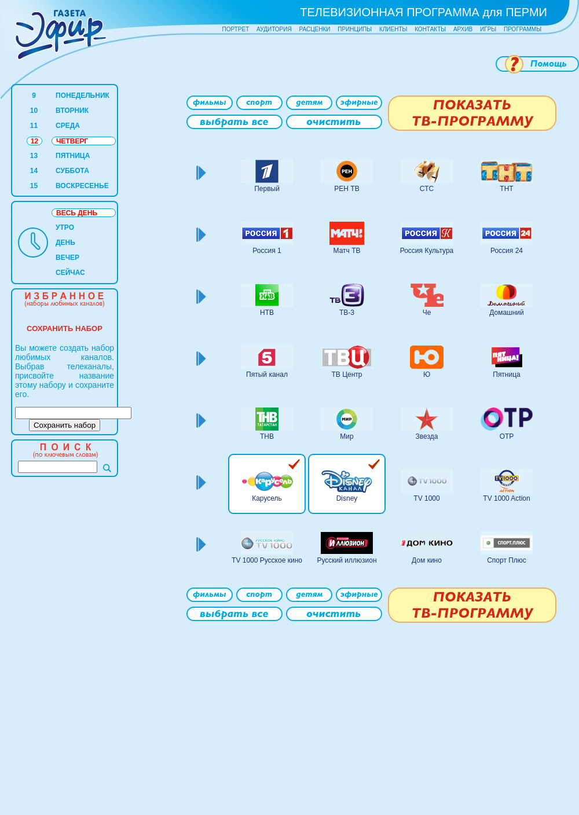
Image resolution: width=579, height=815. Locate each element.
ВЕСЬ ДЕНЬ (76, 213)
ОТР (507, 436)
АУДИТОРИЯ (274, 29)
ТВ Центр (346, 374)
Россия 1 (266, 251)
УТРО (65, 227)
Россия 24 (506, 251)
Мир (346, 436)
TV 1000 (426, 498)
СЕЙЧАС (70, 273)
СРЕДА (68, 126)
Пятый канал (267, 374)
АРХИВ (462, 29)
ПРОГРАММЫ (522, 29)
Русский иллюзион (346, 560)
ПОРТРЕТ (236, 29)
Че (427, 313)
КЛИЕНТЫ (393, 29)
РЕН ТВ (346, 189)
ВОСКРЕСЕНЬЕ (82, 186)
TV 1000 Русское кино (267, 560)
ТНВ (267, 436)
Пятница (507, 374)
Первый (267, 189)
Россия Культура (427, 251)
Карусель (267, 498)
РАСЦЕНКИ (314, 29)
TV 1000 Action (506, 498)
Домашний (506, 313)
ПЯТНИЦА (73, 156)
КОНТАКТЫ (430, 29)
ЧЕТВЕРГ (72, 141)
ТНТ (506, 189)
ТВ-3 (346, 313)
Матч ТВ (347, 251)
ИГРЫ (488, 29)
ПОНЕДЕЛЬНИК (82, 95)
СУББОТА (72, 171)
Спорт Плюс (506, 560)
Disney (347, 498)
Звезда (427, 436)
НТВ (267, 313)
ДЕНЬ (65, 242)
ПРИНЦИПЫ (355, 29)
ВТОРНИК (72, 111)
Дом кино (427, 560)
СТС (427, 189)
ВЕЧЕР (67, 258)
